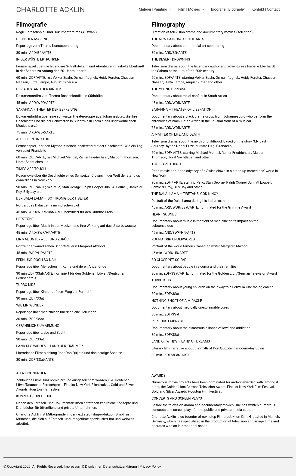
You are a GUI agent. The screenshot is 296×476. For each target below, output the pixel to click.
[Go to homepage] (50, 10)
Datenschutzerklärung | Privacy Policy (132, 466)
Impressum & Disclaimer (83, 466)
